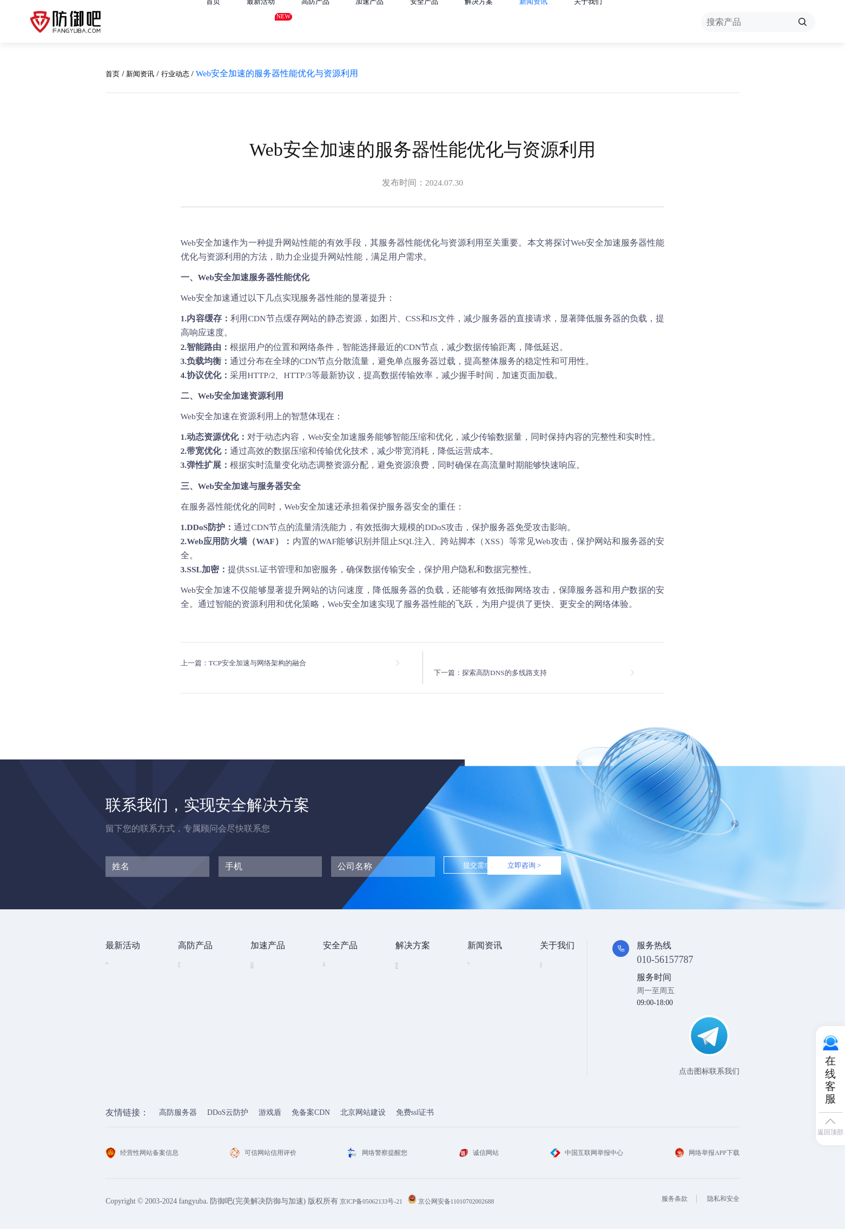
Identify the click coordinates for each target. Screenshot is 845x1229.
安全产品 (450, 22)
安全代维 (338, 992)
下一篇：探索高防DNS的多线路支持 (511, 663)
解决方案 (511, 22)
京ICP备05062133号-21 (376, 1193)
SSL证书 (337, 959)
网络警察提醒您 (380, 1145)
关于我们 (633, 22)
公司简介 (555, 959)
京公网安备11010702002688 (473, 1193)
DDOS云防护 (199, 959)
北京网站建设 (363, 1105)
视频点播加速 (273, 1008)
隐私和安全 (721, 1191)
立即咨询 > (572, 858)
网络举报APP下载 (703, 1145)
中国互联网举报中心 (583, 1145)
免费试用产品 (128, 975)
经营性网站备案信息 (146, 1145)
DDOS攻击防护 (420, 975)
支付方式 (555, 1008)
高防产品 (328, 22)
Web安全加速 (206, 242)
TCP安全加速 (272, 992)
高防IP (189, 975)
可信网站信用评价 (267, 1145)
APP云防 (192, 1008)
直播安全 (410, 1008)
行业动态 (188, 73)
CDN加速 (265, 975)
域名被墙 (410, 1057)
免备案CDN (311, 1105)
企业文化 (555, 975)
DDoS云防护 (227, 1105)
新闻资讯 (572, 22)
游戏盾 (189, 992)
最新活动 (267, 20)
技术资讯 (482, 959)
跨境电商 (410, 1024)
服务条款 (666, 1191)
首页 (214, 22)
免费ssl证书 (415, 1105)
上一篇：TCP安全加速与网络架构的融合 (258, 663)
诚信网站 (477, 1145)
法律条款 (555, 992)
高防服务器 (178, 1105)
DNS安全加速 (272, 1040)
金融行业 (410, 959)
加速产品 (389, 22)
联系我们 (555, 1024)
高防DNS (193, 1024)
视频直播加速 (273, 1024)
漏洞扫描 (338, 975)
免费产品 (120, 959)
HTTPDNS (339, 1007)
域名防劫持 (414, 1040)
